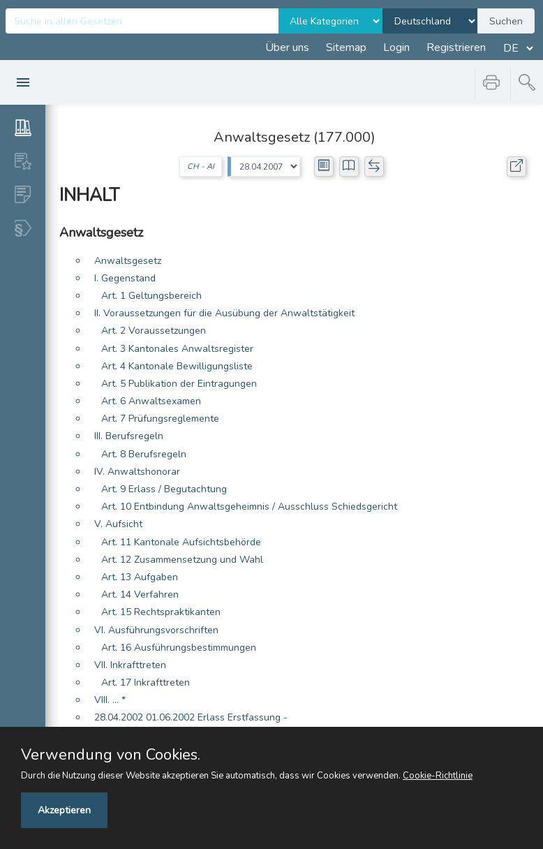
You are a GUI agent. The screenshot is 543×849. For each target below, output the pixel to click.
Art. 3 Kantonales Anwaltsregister (177, 348)
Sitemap (346, 47)
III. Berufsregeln (128, 436)
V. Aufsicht (118, 524)
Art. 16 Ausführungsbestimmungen (178, 647)
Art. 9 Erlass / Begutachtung (164, 489)
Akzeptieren (64, 810)
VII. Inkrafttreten (130, 665)
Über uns (287, 47)
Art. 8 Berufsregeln (143, 454)
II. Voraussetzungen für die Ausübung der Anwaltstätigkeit (224, 313)
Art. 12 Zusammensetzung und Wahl (182, 559)
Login (396, 47)
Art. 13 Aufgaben (139, 577)
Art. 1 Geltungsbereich (151, 295)
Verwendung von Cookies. (110, 755)
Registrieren (456, 47)
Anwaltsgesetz (127, 260)
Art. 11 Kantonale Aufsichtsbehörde (181, 542)
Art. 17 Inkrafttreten (145, 682)
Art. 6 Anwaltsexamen (151, 401)
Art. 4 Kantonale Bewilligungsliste (177, 366)
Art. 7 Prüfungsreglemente (160, 418)
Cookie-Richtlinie (438, 775)
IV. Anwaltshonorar (137, 471)
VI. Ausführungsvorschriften (156, 630)
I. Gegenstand (125, 278)
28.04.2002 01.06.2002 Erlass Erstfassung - (191, 717)
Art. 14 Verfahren (140, 594)
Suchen (506, 21)
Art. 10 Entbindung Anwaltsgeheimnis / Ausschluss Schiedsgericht (249, 506)
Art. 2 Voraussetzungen (153, 330)
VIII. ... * (110, 700)
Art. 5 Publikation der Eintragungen (179, 383)
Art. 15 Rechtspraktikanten (161, 612)
